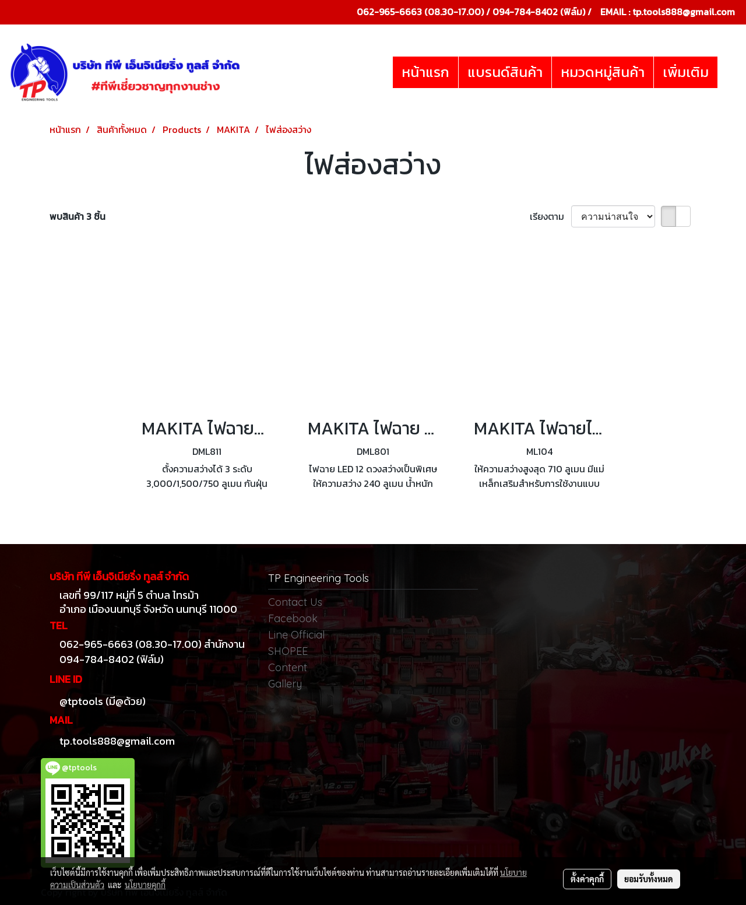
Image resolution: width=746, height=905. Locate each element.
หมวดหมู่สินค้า (603, 72)
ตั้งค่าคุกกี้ (587, 879)
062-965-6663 (389, 12)
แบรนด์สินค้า (505, 72)
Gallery (285, 683)
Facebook (293, 618)
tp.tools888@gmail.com (683, 12)
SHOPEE (288, 651)
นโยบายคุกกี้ (145, 884)
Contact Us (295, 602)
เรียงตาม (550, 216)
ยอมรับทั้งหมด (648, 879)
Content (287, 667)
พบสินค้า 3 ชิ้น (77, 216)
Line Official (296, 634)
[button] (728, 72)
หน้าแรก (425, 72)
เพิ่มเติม (686, 72)
